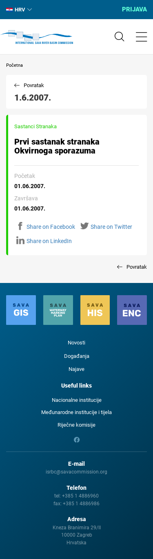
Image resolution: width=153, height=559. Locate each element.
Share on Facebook (45, 227)
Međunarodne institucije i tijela (76, 412)
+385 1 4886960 (80, 496)
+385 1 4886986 (81, 503)
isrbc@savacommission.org (76, 472)
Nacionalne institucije (77, 400)
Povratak (34, 85)
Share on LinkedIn (44, 241)
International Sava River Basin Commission (36, 37)
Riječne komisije (76, 425)
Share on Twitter (106, 227)
